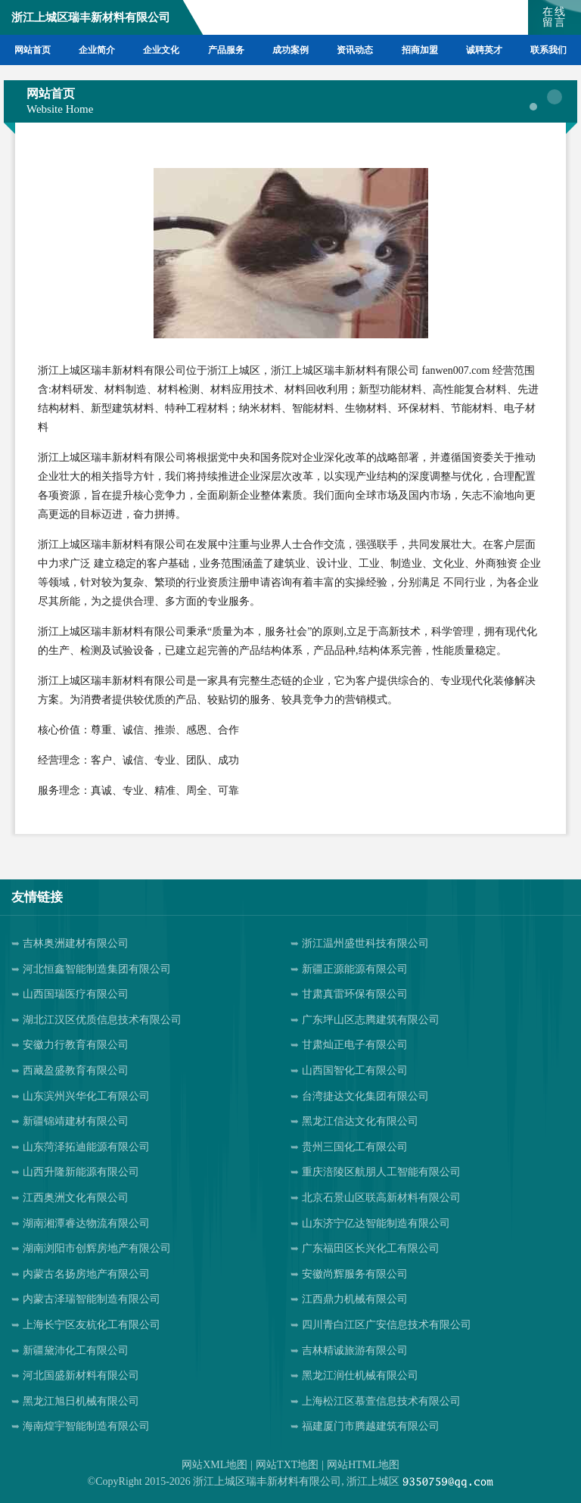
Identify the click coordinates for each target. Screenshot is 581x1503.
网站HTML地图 (363, 1464)
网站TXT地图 (287, 1464)
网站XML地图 (214, 1464)
